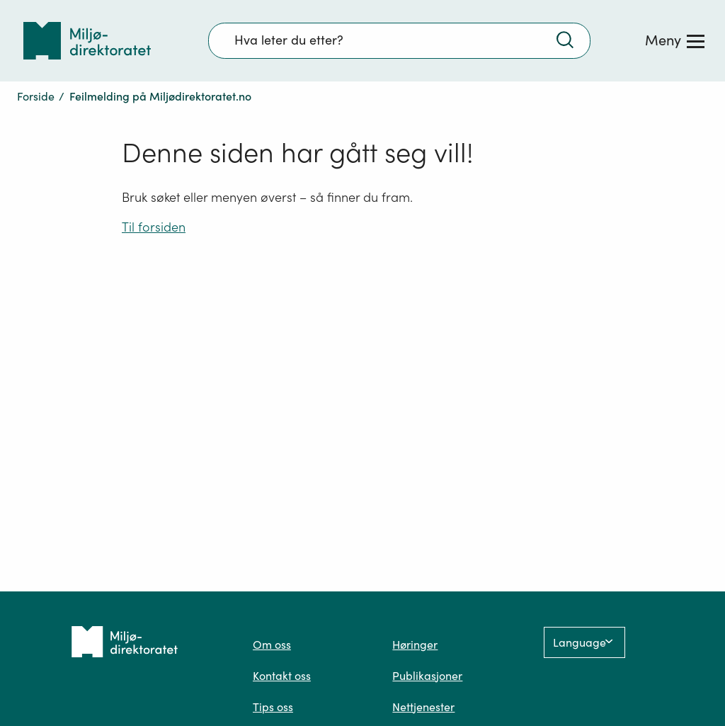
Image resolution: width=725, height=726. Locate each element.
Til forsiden (153, 227)
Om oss (272, 644)
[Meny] (675, 40)
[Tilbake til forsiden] (87, 40)
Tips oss (273, 707)
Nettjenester (423, 707)
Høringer (415, 644)
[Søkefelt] (399, 40)
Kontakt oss (282, 676)
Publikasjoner (427, 676)
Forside (36, 96)
